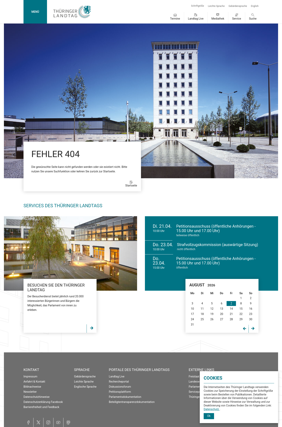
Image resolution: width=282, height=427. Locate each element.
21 (231, 314)
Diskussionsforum (120, 386)
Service (236, 18)
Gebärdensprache (238, 6)
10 (192, 308)
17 (192, 314)
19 (211, 314)
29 (241, 319)
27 (221, 319)
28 (231, 319)
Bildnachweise (32, 386)
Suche (253, 18)
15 (241, 308)
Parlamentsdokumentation (125, 396)
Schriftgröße (197, 6)
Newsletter (30, 391)
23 (250, 314)
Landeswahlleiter (199, 381)
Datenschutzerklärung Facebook (43, 401)
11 (202, 308)
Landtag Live (195, 18)
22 (241, 314)
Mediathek (218, 18)
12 (211, 308)
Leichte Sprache (216, 6)
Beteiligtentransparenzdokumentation (132, 401)
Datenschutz (212, 409)
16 (250, 308)
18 (202, 314)
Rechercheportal (119, 381)
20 (221, 314)
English (254, 6)
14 (231, 308)
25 (202, 319)
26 (211, 319)
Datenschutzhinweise (37, 396)
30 (250, 319)
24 (192, 319)
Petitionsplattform (120, 391)
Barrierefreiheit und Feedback (41, 407)
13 (221, 308)
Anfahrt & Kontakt (34, 381)
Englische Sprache (85, 386)
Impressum (30, 376)
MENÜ (35, 11)
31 (192, 324)
